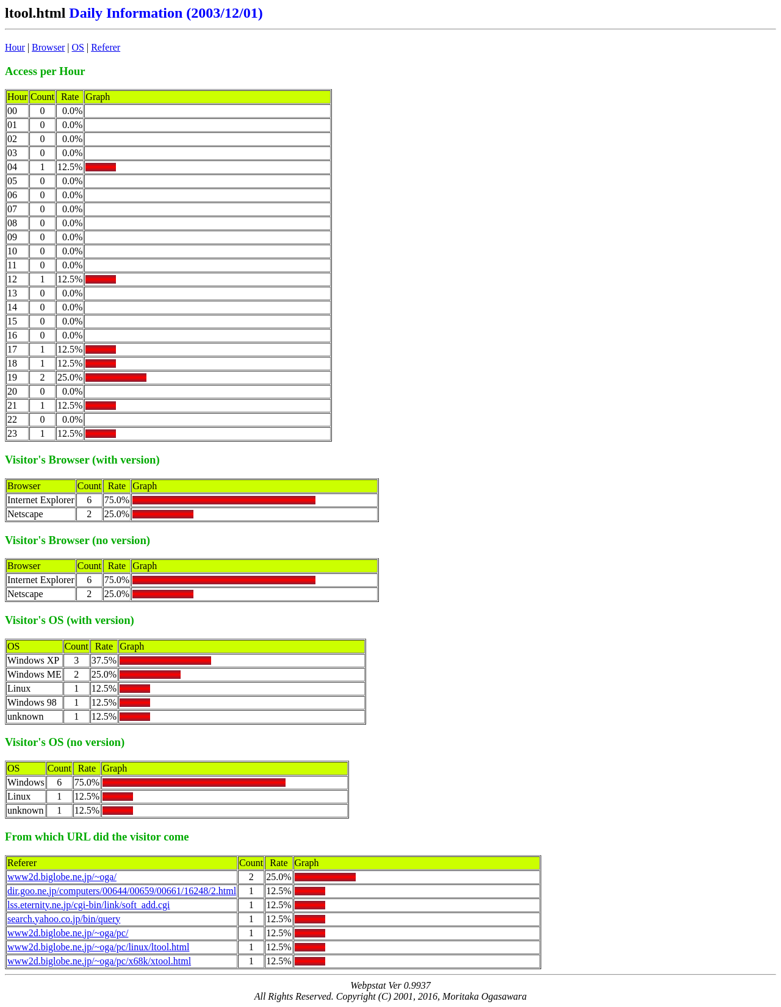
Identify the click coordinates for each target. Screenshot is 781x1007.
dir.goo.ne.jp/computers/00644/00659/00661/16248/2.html (121, 891)
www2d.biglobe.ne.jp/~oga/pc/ (67, 933)
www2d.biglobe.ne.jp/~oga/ (62, 877)
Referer (105, 47)
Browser (48, 47)
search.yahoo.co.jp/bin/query (63, 919)
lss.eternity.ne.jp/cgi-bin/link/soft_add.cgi (88, 905)
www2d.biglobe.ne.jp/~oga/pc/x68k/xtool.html (99, 961)
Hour (15, 47)
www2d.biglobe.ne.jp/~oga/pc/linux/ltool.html (98, 947)
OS (78, 47)
